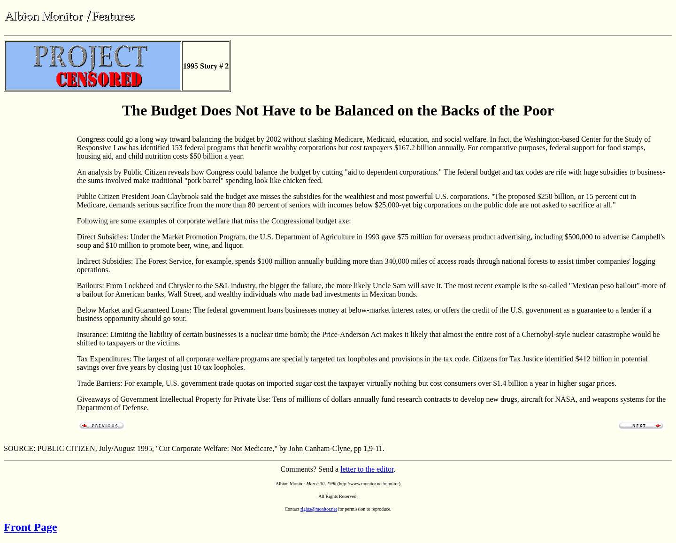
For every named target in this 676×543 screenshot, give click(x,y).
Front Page (30, 527)
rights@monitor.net (318, 509)
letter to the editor (366, 469)
